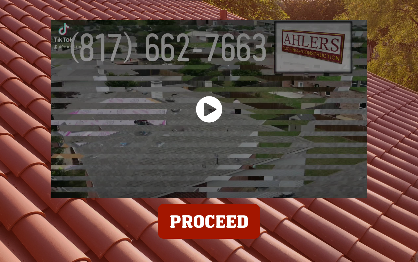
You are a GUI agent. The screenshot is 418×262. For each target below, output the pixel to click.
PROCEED (209, 221)
